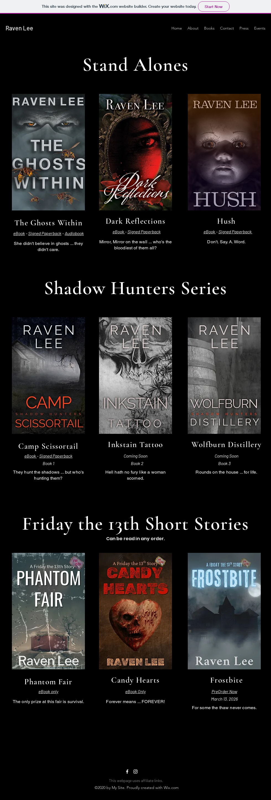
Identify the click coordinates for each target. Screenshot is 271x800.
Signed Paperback (44, 233)
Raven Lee (19, 27)
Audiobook (74, 233)
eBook (19, 233)
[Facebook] (127, 771)
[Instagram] (135, 771)
